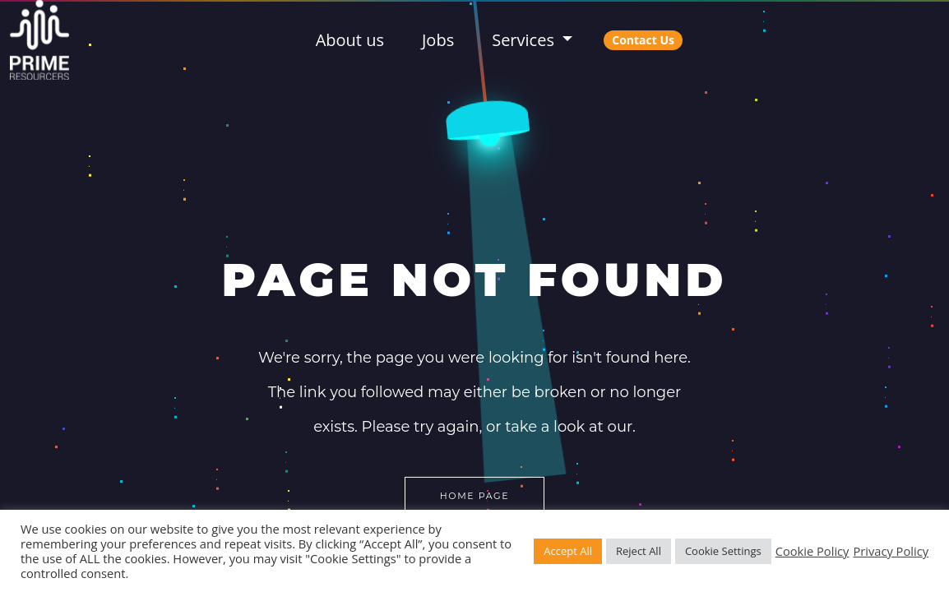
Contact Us (643, 40)
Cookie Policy (812, 550)
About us (350, 40)
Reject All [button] (638, 550)
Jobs (438, 40)
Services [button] (525, 40)
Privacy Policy (890, 550)
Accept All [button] (568, 550)
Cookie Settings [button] (723, 550)
